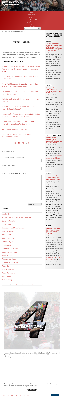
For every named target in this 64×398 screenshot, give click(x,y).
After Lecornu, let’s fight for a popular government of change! (53, 230)
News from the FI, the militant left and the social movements (54, 35)
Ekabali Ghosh (7, 224)
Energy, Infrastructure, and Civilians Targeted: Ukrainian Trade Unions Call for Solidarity (54, 90)
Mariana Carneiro (8, 238)
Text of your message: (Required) (14, 173)
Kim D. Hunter (7, 235)
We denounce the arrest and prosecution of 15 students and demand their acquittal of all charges (54, 47)
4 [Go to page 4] (18, 143)
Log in (12, 395)
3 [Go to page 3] (16, 143)
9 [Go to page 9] (25, 143)
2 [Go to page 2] (15, 143)
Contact (19, 395)
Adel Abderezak (8, 269)
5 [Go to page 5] (19, 143)
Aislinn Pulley (7, 276)
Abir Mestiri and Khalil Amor (12, 262)
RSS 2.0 (26, 395)
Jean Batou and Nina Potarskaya (14, 228)
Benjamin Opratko (8, 221)
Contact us (32, 26)
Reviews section (31, 23)
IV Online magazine (31, 14)
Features (31, 17)
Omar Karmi (6, 245)
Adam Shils (6, 266)
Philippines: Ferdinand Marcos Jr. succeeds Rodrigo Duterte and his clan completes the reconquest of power (21, 68)
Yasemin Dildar (7, 256)
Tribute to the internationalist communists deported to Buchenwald (54, 140)
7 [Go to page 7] (22, 143)
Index (31, 24)
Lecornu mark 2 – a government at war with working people (53, 177)
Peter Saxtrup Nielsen (10, 249)
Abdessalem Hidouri (9, 259)
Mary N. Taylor (7, 242)
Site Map (6, 395)
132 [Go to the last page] (31, 284)
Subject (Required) (8, 165)
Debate (32, 16)
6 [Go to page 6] (21, 143)
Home (31, 12)
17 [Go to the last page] (28, 143)
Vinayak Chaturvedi (9, 252)
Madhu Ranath (7, 214)
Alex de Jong (7, 280)
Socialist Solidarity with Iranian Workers (16, 217)
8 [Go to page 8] (23, 143)
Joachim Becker (8, 231)
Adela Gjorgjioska (8, 273)
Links (31, 21)
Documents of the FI (31, 19)
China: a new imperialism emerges (14, 129)
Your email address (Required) (13, 157)
